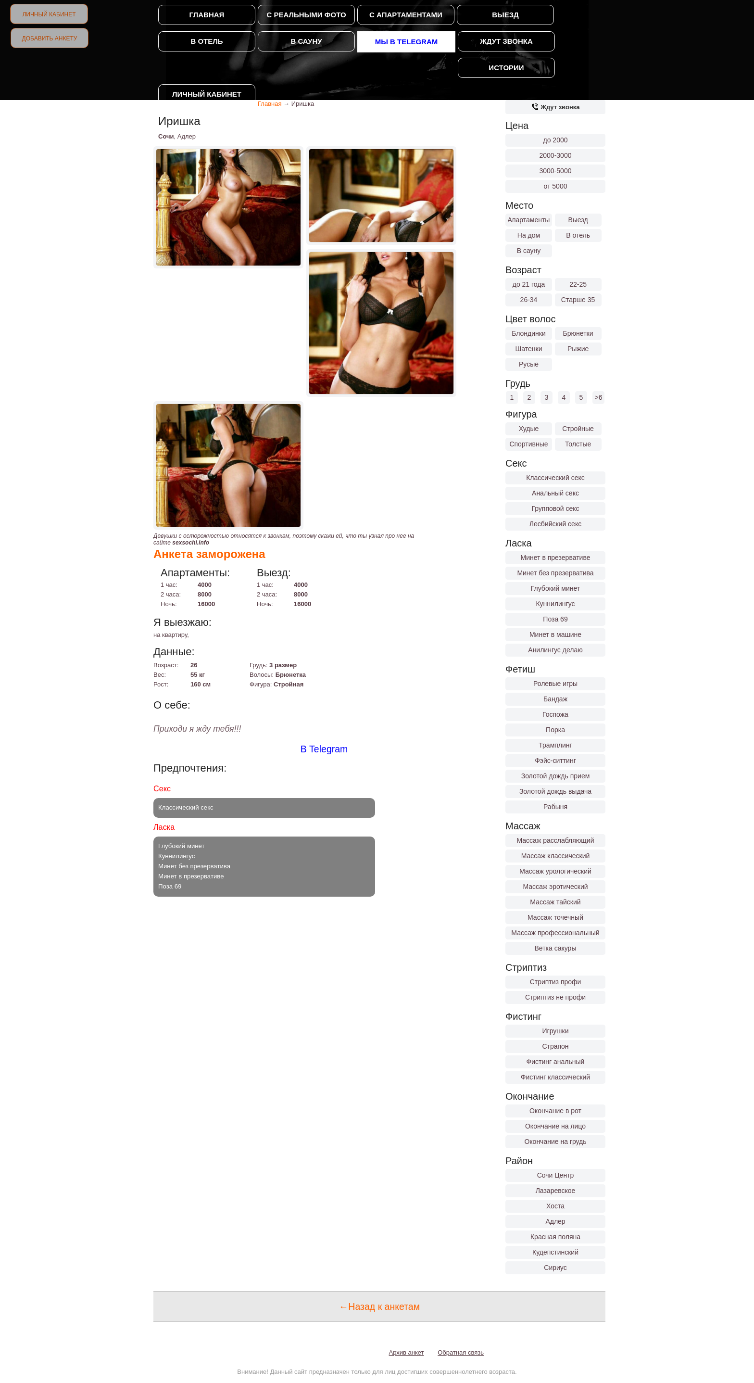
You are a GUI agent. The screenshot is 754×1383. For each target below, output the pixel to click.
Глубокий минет (555, 588)
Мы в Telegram (406, 42)
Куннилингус (555, 604)
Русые (529, 364)
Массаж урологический (555, 871)
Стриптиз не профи (555, 997)
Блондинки (529, 333)
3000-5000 (556, 171)
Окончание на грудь (555, 1141)
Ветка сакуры (556, 948)
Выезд (505, 15)
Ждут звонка (506, 41)
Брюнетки (578, 333)
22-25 (578, 284)
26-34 (529, 300)
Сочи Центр (555, 1175)
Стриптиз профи (555, 982)
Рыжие (578, 349)
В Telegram (324, 749)
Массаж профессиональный (555, 933)
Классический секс (555, 478)
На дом (528, 235)
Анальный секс (555, 493)
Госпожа (555, 714)
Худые (529, 428)
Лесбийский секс (555, 524)
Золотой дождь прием (555, 776)
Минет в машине (555, 634)
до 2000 (555, 140)
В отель (206, 41)
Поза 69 (555, 619)
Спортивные (528, 444)
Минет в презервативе (556, 557)
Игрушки (555, 1031)
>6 (599, 397)
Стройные (578, 428)
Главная (207, 15)
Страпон (555, 1046)
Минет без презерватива (555, 573)
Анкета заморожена (209, 553)
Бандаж (555, 699)
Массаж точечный (555, 917)
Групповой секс (555, 508)
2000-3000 (556, 155)
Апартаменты (529, 220)
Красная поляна (555, 1237)
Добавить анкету (49, 38)
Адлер (555, 1221)
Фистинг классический (555, 1077)
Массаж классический (555, 856)
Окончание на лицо (555, 1126)
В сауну (306, 41)
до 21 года (529, 284)
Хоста (555, 1206)
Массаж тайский (555, 902)
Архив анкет (406, 1352)
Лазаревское (556, 1190)
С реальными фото (306, 15)
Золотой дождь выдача (555, 791)
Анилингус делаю (555, 650)
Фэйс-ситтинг (555, 760)
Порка (555, 730)
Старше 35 (578, 300)
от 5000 (555, 186)
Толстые (578, 444)
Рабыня (555, 807)
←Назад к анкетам (379, 1306)
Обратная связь (461, 1352)
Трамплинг (555, 745)
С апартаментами (405, 15)
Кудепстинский (555, 1252)
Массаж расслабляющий (555, 840)
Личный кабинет (48, 14)
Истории (506, 67)
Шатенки (528, 349)
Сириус (555, 1267)
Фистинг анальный (556, 1062)
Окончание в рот (555, 1111)
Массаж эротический (555, 886)
